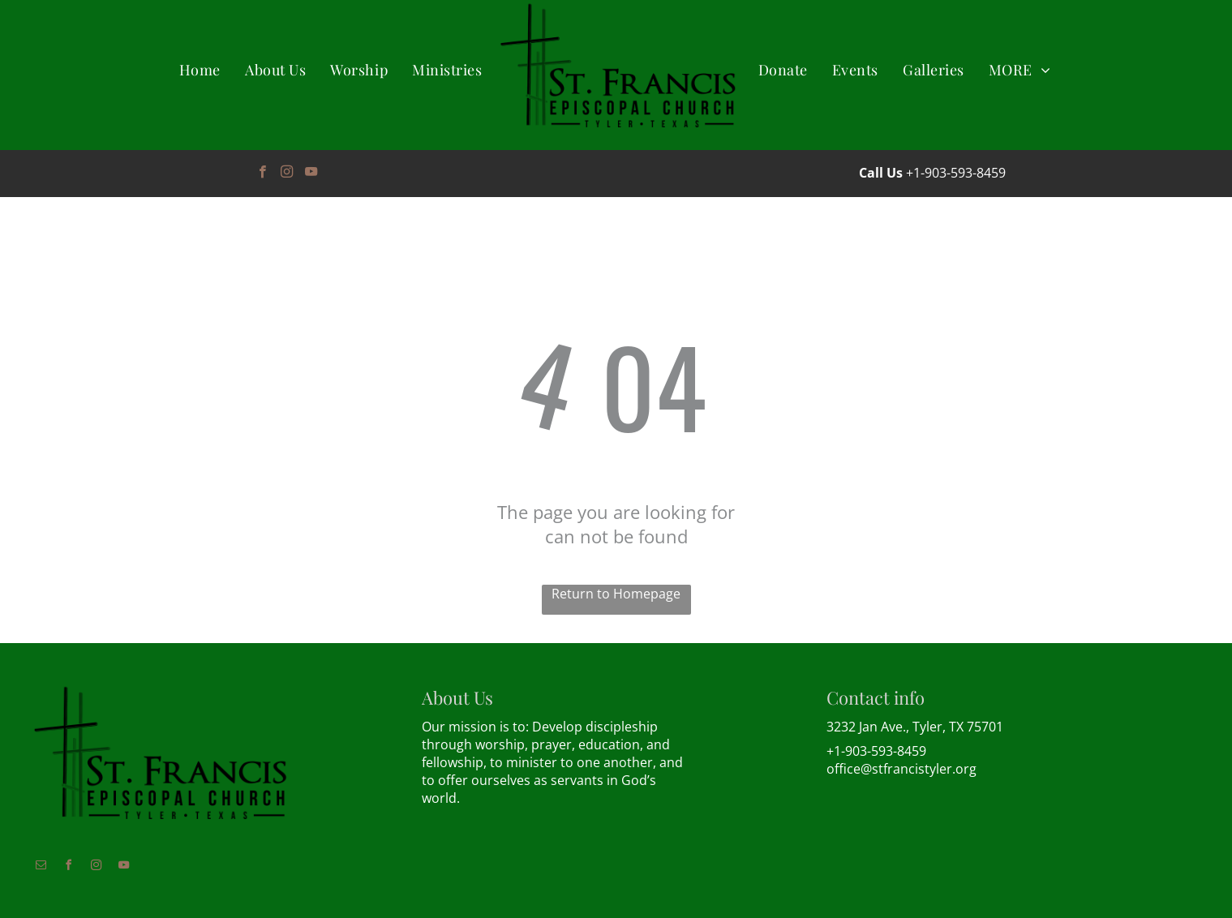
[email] (40, 867)
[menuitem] (200, 70)
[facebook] (262, 173)
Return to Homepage (616, 594)
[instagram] (286, 173)
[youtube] (311, 173)
